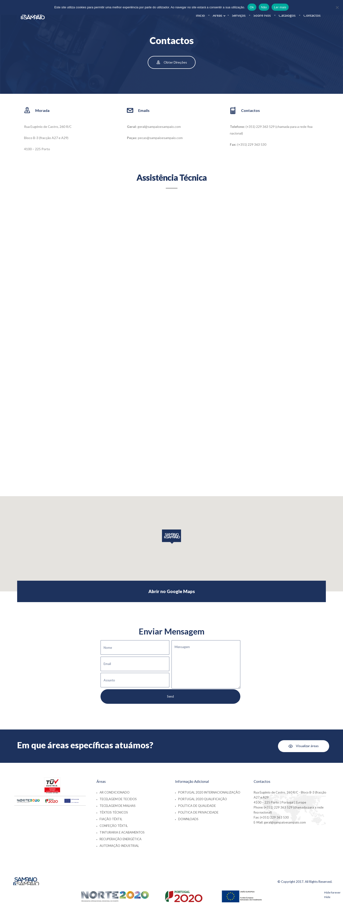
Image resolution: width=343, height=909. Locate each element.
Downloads (188, 819)
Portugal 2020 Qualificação (202, 799)
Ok (252, 7)
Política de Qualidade (197, 806)
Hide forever (332, 892)
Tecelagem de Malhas (118, 806)
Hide (327, 897)
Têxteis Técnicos (114, 812)
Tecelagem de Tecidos (118, 799)
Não (264, 7)
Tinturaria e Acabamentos (122, 832)
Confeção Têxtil (114, 826)
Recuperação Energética (120, 839)
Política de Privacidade (198, 812)
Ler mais (280, 7)
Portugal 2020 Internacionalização (209, 792)
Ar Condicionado (115, 792)
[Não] (337, 7)
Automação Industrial (119, 846)
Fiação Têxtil (111, 819)
